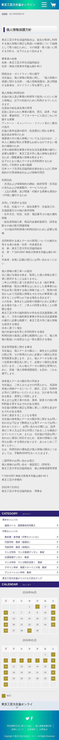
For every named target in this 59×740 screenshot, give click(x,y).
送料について (17, 729)
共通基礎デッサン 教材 (17, 557)
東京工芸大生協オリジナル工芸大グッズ (22, 578)
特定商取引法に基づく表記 (19, 726)
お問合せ (43, 729)
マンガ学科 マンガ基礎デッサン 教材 (24, 552)
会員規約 (31, 729)
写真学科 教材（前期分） (18, 547)
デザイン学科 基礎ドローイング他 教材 (26, 567)
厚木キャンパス (10, 519)
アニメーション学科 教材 (18, 572)
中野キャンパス (10, 531)
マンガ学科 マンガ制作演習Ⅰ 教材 (23, 562)
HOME (4, 14)
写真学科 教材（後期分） (18, 542)
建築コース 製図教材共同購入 (20, 525)
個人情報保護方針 (43, 726)
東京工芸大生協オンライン (18, 4)
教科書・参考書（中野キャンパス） (22, 537)
